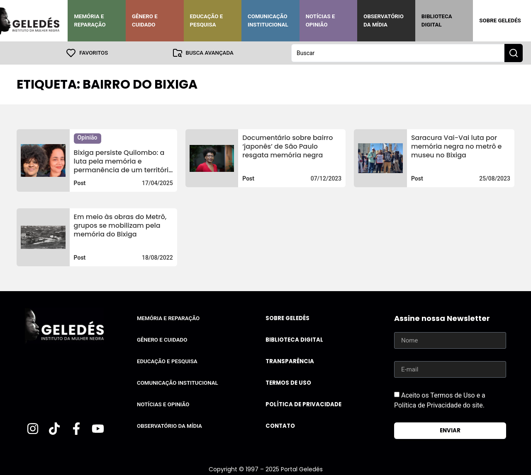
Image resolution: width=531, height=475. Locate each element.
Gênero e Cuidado (145, 20)
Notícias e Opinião (320, 20)
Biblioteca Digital (436, 20)
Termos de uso (288, 383)
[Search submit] (513, 53)
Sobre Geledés (500, 20)
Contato (280, 426)
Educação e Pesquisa (206, 20)
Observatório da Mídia (383, 20)
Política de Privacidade (303, 404)
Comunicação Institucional (268, 20)
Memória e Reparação (89, 20)
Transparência (290, 361)
